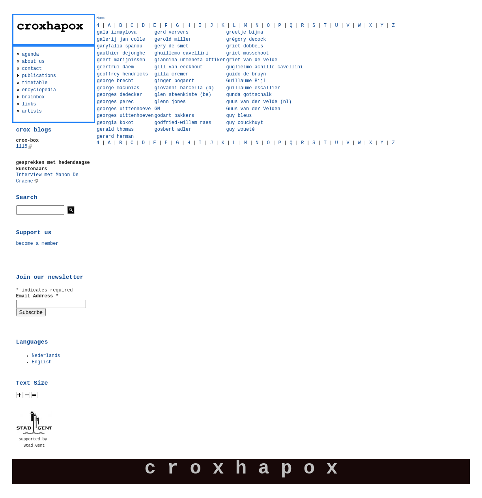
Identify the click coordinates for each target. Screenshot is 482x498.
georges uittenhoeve (124, 109)
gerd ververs (172, 32)
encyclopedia (39, 90)
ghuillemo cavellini (182, 53)
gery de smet (172, 46)
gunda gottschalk (249, 95)
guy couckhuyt (244, 123)
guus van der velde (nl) (259, 102)
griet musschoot (247, 53)
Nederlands (46, 356)
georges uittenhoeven (125, 115)
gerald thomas (115, 129)
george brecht (115, 81)
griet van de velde (252, 60)
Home (101, 18)
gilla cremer (172, 74)
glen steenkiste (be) (183, 95)
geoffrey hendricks (122, 74)
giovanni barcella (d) (184, 88)
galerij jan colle (121, 39)
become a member (37, 243)
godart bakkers (174, 115)
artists (32, 111)
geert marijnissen (121, 60)
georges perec (115, 102)
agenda (30, 54)
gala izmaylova (117, 32)
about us (33, 61)
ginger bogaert (174, 81)
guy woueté (240, 129)
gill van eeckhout (179, 67)
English (42, 362)
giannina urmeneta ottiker (190, 60)
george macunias (118, 88)
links (29, 104)
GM (157, 109)
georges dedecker (119, 95)
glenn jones (170, 102)
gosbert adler (173, 129)
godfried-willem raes (183, 123)
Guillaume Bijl (246, 81)
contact (32, 68)
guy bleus (239, 115)
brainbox (33, 97)
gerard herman (115, 136)
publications (39, 76)
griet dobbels (244, 46)
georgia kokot (115, 123)
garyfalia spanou (119, 46)
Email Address (37, 296)
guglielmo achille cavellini (264, 67)
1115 (24, 146)
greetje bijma (244, 32)
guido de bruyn (246, 74)
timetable (35, 83)
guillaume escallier (253, 88)
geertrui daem (115, 67)
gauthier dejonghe (121, 53)
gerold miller (173, 39)
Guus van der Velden (253, 109)
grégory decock (246, 39)
